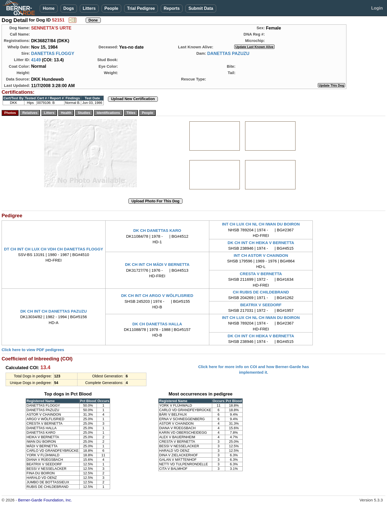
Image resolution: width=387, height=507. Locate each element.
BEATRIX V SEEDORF (261, 305)
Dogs (68, 8)
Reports (172, 8)
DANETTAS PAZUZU (228, 53)
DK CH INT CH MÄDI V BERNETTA (157, 264)
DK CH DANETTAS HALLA (157, 324)
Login (377, 8)
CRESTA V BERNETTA (261, 273)
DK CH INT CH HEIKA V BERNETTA (261, 242)
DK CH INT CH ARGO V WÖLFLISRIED (157, 295)
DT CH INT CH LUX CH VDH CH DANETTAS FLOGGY (53, 249)
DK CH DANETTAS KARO (157, 230)
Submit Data (200, 8)
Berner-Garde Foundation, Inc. (45, 500)
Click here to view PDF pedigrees (33, 349)
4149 (36, 59)
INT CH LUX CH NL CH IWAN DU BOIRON (261, 224)
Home (48, 8)
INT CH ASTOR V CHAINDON (261, 255)
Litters (89, 8)
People (111, 8)
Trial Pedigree (141, 8)
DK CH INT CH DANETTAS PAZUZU (53, 311)
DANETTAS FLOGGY (52, 53)
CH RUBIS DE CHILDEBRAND (261, 292)
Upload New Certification (133, 99)
